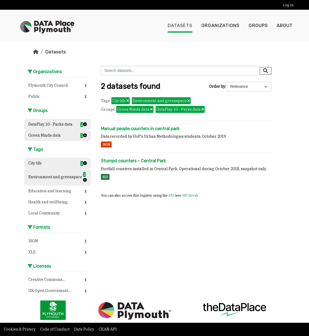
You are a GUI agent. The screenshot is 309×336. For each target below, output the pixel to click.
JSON (106, 144)
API (171, 195)
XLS (105, 177)
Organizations (220, 25)
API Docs (189, 195)
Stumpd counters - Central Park (133, 160)
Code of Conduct (55, 329)
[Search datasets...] (180, 70)
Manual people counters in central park (140, 128)
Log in (288, 5)
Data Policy (84, 329)
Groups (258, 25)
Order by (217, 86)
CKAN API (108, 329)
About (285, 25)
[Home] (36, 52)
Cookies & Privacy (20, 329)
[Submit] (266, 71)
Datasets (180, 25)
